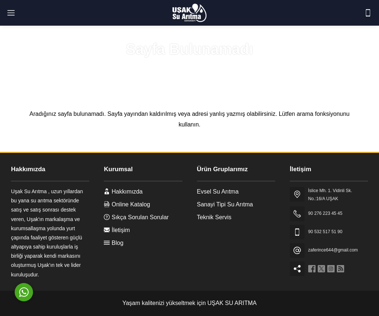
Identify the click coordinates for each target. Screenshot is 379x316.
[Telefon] (368, 12)
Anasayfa (162, 66)
